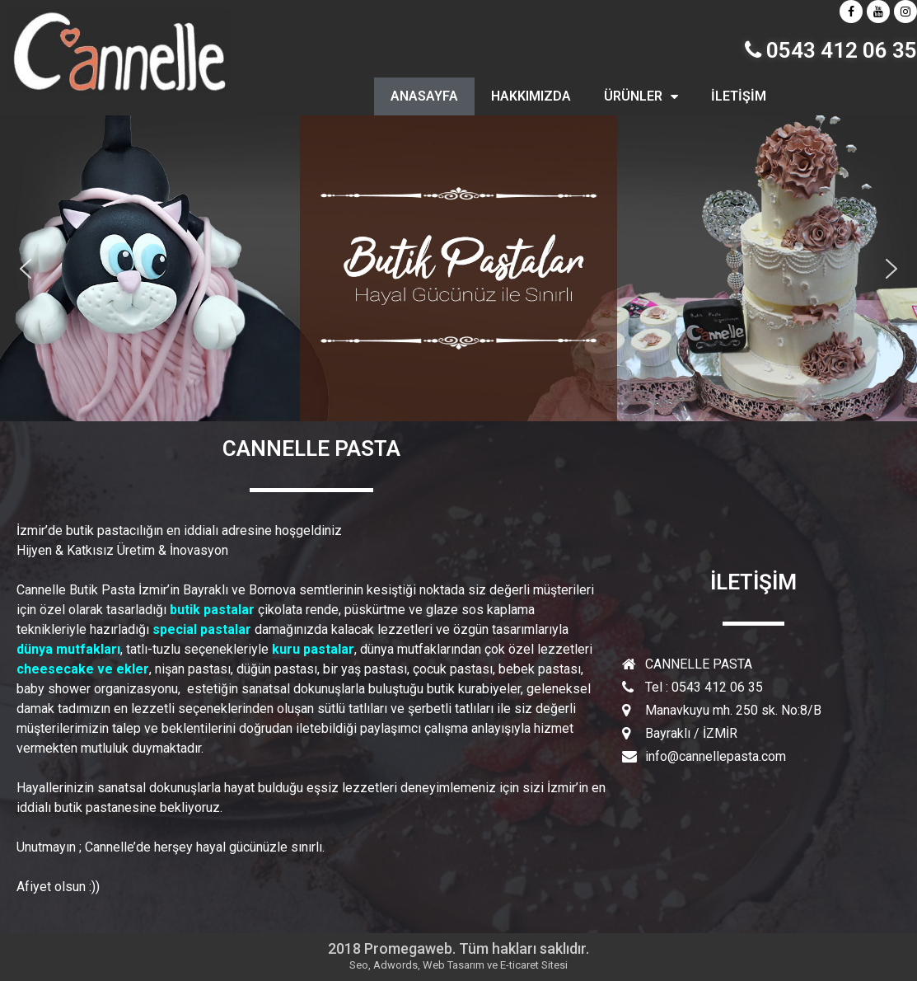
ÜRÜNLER (641, 96)
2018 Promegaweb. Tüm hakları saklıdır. (458, 948)
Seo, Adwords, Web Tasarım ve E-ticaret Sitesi (458, 965)
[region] (458, 268)
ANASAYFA (424, 96)
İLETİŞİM (738, 96)
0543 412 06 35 (831, 50)
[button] (25, 269)
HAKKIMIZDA (531, 96)
